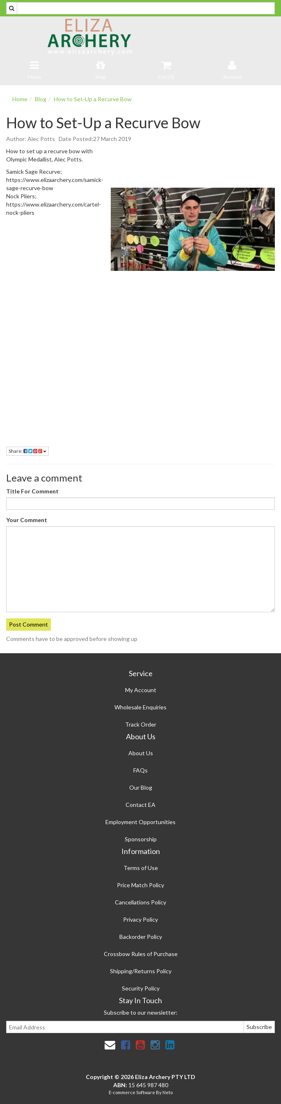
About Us (140, 753)
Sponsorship (141, 839)
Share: (27, 451)
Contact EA (140, 804)
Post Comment (28, 624)
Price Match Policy (140, 884)
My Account (140, 689)
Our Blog (140, 787)
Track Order (140, 724)
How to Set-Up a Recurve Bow (93, 98)
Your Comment (26, 519)
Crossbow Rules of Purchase (141, 953)
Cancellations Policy (140, 902)
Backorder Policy (140, 936)
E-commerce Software (132, 1092)
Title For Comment (32, 491)
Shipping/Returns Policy (140, 971)
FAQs (140, 770)
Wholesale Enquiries (140, 707)
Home (19, 98)
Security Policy (141, 988)
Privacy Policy (140, 919)
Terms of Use (140, 867)
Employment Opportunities (140, 821)
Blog (40, 98)
